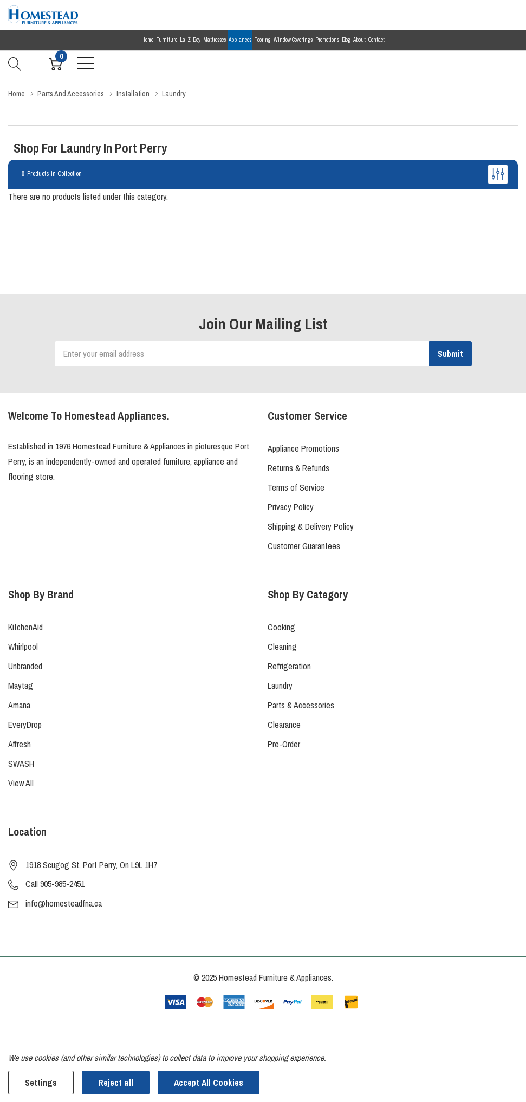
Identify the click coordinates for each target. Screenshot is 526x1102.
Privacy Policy (291, 507)
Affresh (19, 744)
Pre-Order (284, 744)
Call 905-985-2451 (55, 884)
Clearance (284, 725)
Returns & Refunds (298, 468)
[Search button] (15, 62)
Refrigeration (289, 666)
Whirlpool (23, 647)
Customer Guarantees (304, 546)
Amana (19, 705)
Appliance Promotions (303, 448)
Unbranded (25, 666)
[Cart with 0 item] (55, 62)
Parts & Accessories (301, 705)
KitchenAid (25, 627)
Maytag (20, 686)
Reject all (115, 1082)
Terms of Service (296, 487)
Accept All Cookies (208, 1082)
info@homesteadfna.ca (63, 903)
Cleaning (282, 647)
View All (21, 783)
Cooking (281, 627)
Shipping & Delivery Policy (311, 526)
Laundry (280, 686)
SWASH (21, 764)
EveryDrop (25, 725)
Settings (41, 1082)
